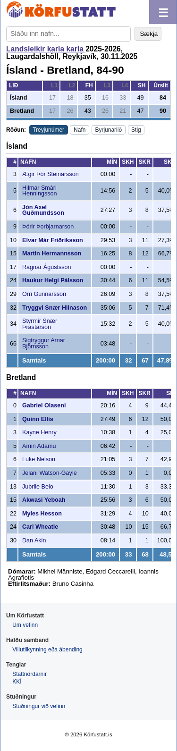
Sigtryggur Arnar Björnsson (43, 343)
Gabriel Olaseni (44, 405)
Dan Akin (34, 540)
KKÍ (16, 681)
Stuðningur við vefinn (38, 706)
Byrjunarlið (108, 130)
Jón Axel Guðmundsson (43, 210)
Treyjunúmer (48, 130)
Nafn (79, 130)
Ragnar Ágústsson (46, 267)
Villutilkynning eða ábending (47, 649)
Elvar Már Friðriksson (52, 240)
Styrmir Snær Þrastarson (39, 324)
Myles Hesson (42, 513)
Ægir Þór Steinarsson (50, 174)
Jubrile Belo (37, 486)
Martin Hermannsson (51, 253)
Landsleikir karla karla (45, 49)
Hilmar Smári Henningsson (39, 191)
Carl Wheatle (40, 526)
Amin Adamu (39, 446)
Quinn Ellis (37, 419)
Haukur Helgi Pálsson (52, 280)
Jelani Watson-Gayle (49, 473)
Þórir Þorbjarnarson (48, 226)
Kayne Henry (39, 432)
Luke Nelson (38, 459)
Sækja (149, 33)
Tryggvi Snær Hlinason (54, 307)
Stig (136, 130)
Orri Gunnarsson (44, 294)
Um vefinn (25, 625)
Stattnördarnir (29, 674)
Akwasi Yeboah (43, 500)
